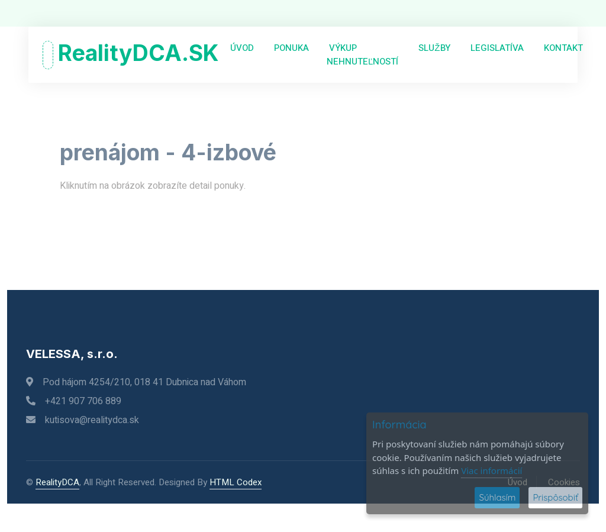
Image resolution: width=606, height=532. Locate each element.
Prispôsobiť (555, 497)
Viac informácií (491, 470)
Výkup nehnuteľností (362, 54)
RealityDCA (57, 482)
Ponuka (290, 47)
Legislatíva (496, 47)
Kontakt (562, 47)
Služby (433, 47)
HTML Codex (235, 482)
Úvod (241, 47)
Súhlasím (497, 497)
